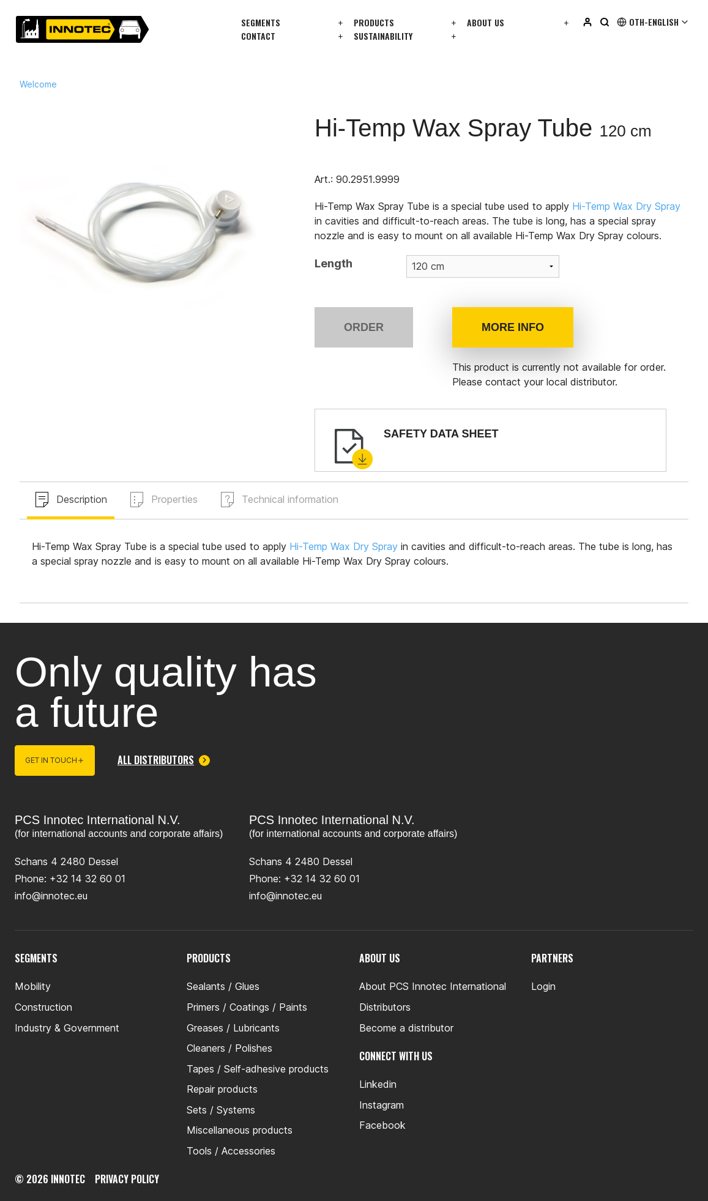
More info (513, 327)
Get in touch (54, 760)
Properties (174, 499)
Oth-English (653, 22)
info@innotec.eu (51, 896)
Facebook (382, 1125)
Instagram (381, 1105)
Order (364, 327)
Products (374, 22)
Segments (260, 22)
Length (333, 263)
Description (81, 499)
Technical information (290, 499)
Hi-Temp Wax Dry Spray (626, 206)
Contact (258, 35)
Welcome (38, 84)
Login (543, 986)
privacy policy (127, 1179)
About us (485, 22)
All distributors (163, 760)
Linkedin (378, 1084)
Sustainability (383, 35)
